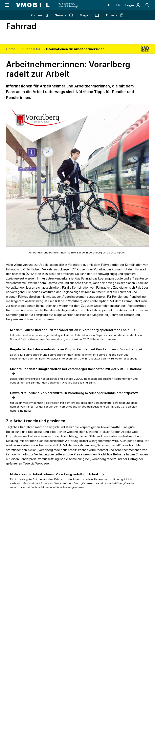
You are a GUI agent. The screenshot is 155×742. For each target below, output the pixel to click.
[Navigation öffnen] (6, 5)
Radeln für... (34, 49)
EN (118, 5)
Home (10, 49)
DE (110, 5)
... (20, 49)
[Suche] (147, 5)
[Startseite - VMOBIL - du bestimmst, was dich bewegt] (47, 5)
